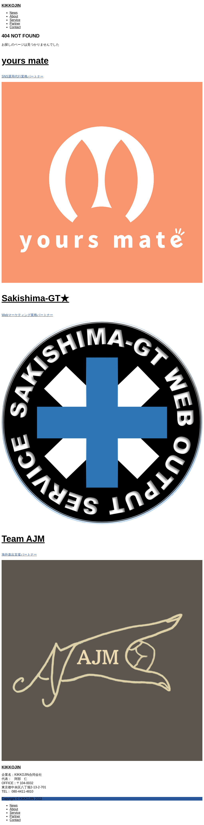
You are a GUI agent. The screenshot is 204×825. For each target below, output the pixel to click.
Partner (15, 23)
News (14, 12)
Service (15, 20)
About (14, 16)
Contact (15, 27)
